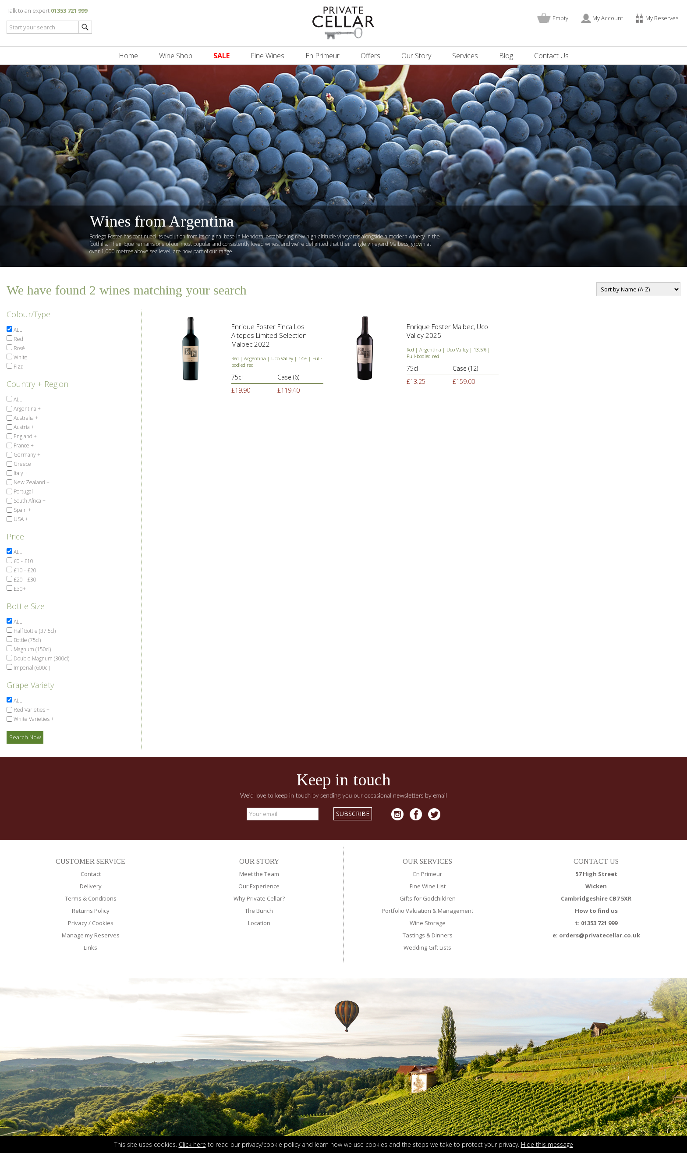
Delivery (91, 886)
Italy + (20, 473)
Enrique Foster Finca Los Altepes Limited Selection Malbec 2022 (269, 335)
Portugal (22, 491)
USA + (20, 519)
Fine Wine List (428, 886)
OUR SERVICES (427, 861)
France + (23, 445)
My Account (607, 18)
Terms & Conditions (91, 898)
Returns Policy (91, 911)
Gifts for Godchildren (428, 898)
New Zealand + (31, 482)
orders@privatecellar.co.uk (599, 935)
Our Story (416, 55)
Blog (506, 55)
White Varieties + (33, 719)
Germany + (26, 454)
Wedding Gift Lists (427, 947)
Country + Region (37, 384)
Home (128, 55)
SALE (221, 55)
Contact (91, 874)
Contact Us (551, 55)
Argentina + (26, 408)
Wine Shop (175, 55)
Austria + (23, 427)
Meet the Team (259, 874)
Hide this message (547, 1144)
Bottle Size (26, 606)
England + (24, 436)
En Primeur (322, 55)
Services (465, 55)
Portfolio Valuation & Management (427, 911)
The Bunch (259, 911)
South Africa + (29, 500)
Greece (21, 464)
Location (259, 923)
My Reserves (661, 18)
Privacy (77, 923)
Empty (560, 18)
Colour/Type (28, 314)
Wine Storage (428, 923)
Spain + (21, 510)
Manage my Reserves (91, 935)
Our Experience (259, 886)
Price (15, 536)
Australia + (25, 418)
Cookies (102, 923)
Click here (192, 1144)
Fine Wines (267, 55)
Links (90, 947)
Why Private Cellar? (259, 898)
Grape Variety (30, 685)
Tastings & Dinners (428, 935)
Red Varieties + (31, 709)
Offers (370, 55)
